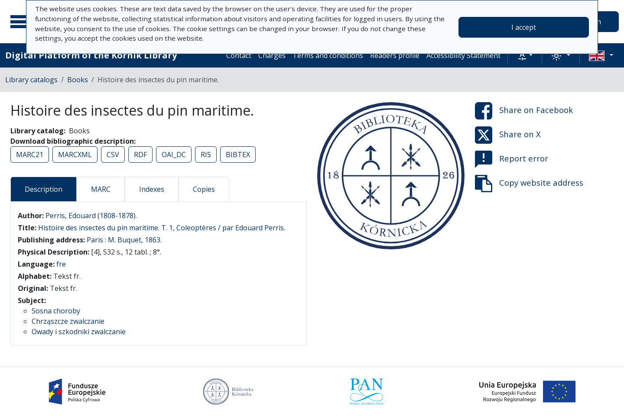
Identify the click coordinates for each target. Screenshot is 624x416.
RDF (140, 154)
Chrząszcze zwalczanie (68, 321)
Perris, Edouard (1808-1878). (91, 215)
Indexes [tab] (151, 189)
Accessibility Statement (463, 55)
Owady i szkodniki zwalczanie (79, 331)
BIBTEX (238, 154)
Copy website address (529, 183)
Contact (238, 55)
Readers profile (394, 55)
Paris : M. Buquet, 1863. (124, 240)
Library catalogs (31, 79)
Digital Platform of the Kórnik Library (91, 55)
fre (61, 264)
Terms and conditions (327, 55)
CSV (113, 154)
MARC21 (29, 154)
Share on (524, 110)
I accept (523, 27)
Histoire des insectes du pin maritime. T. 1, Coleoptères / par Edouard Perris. (161, 227)
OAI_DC (174, 154)
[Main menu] (21, 21)
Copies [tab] (204, 189)
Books (77, 79)
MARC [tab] (100, 189)
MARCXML (75, 154)
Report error (511, 159)
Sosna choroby (56, 311)
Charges (272, 55)
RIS (206, 154)
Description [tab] (43, 189)
